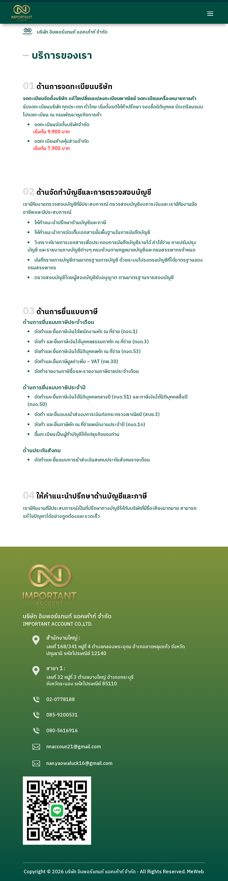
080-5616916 (62, 731)
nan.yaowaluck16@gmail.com (79, 764)
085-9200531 (62, 715)
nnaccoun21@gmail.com (73, 747)
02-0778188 (60, 700)
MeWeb (195, 872)
